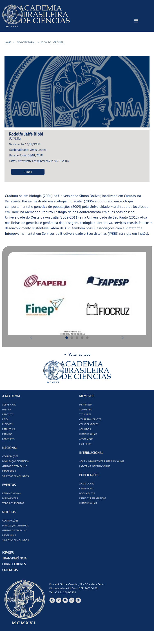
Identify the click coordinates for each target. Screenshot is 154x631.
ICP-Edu (8, 552)
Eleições (7, 424)
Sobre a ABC (9, 404)
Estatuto (7, 414)
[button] (12, 293)
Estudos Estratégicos (92, 498)
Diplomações (10, 498)
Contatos (10, 570)
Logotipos (8, 439)
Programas (9, 471)
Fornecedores (14, 564)
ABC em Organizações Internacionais (101, 461)
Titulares (85, 414)
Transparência (14, 558)
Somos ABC (85, 409)
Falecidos (85, 444)
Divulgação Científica (15, 461)
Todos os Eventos (13, 503)
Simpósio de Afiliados (15, 476)
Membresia (85, 404)
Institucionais (88, 434)
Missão (6, 409)
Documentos (87, 493)
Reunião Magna (11, 493)
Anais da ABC (86, 483)
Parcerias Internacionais (94, 466)
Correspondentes (90, 419)
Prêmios (7, 434)
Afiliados (85, 429)
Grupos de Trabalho (14, 466)
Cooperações (10, 456)
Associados (86, 439)
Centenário (86, 488)
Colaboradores (88, 424)
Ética (5, 419)
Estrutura (8, 429)
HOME (7, 42)
